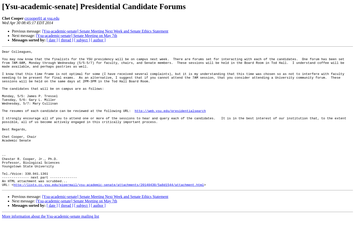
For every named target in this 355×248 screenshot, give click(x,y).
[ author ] (98, 40)
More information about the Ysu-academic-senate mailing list (50, 244)
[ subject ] (82, 40)
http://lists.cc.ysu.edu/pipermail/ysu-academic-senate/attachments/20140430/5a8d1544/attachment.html (109, 212)
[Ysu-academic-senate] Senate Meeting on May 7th (76, 36)
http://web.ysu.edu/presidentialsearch (170, 123)
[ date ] (52, 40)
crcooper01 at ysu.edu (42, 18)
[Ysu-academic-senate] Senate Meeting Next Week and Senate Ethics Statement (105, 31)
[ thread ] (66, 40)
